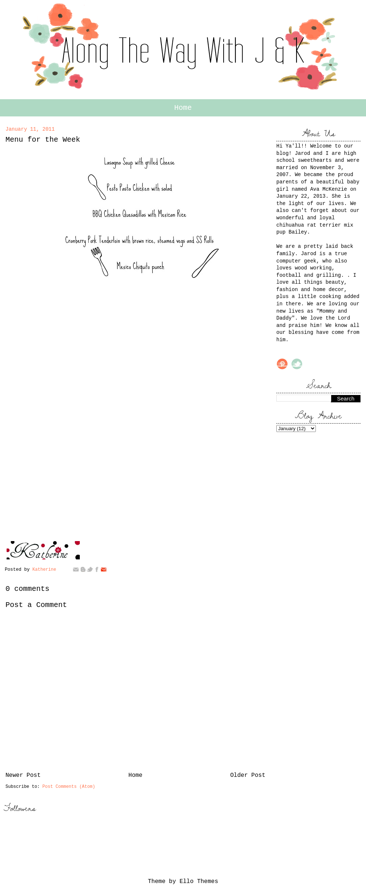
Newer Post (23, 775)
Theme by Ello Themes (183, 881)
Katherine (46, 569)
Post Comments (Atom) (68, 786)
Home (183, 108)
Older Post (247, 775)
